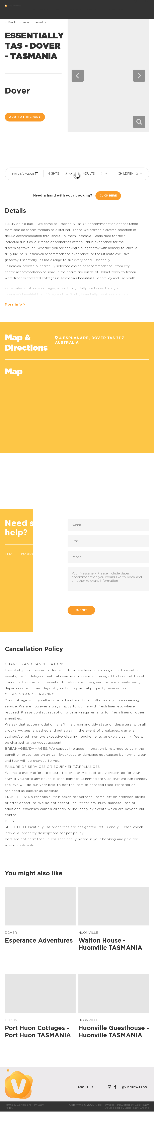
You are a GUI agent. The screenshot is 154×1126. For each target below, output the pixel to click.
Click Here (108, 195)
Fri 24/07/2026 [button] (23, 173)
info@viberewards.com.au (41, 554)
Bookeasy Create (137, 1107)
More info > (15, 304)
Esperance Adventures (39, 941)
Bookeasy (142, 1104)
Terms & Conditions (18, 1104)
